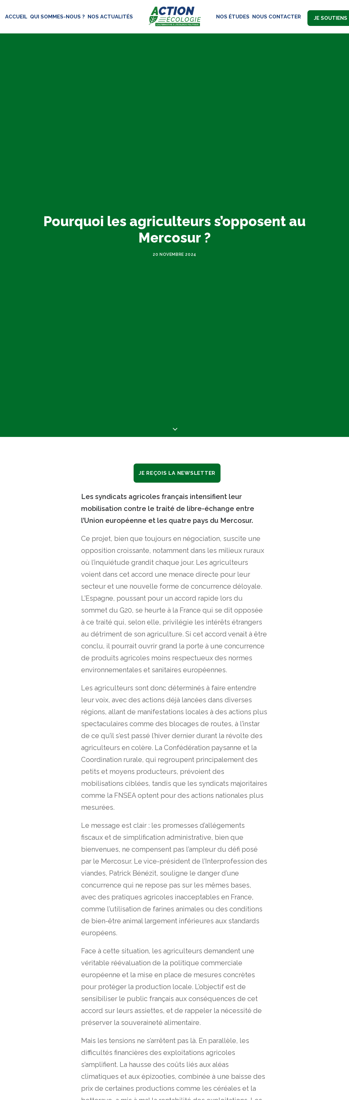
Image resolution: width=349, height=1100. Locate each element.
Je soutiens (330, 18)
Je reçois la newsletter (177, 420)
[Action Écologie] (174, 16)
